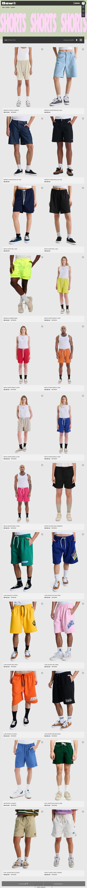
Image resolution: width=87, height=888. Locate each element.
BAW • (3, 7)
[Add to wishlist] (42, 49)
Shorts (13, 7)
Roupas (8, 7)
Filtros (22, 883)
